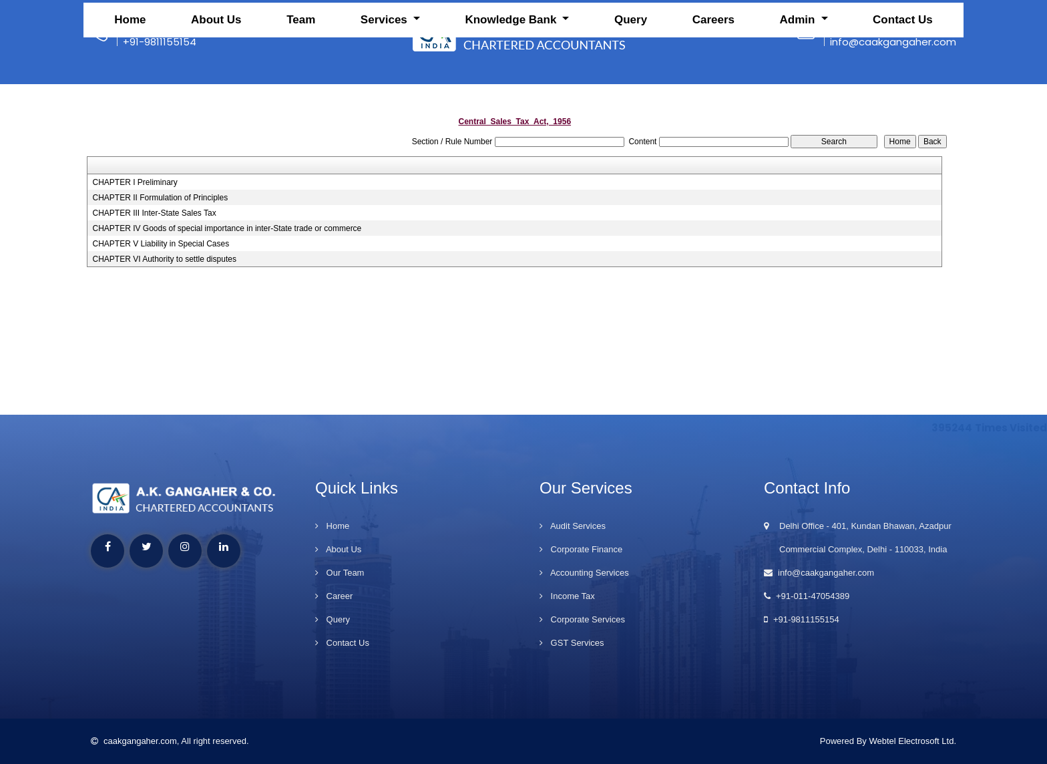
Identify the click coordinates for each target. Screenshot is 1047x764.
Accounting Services (584, 573)
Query (630, 83)
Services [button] (386, 83)
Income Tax (567, 596)
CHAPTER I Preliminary (134, 182)
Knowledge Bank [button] (512, 83)
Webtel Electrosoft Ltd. (912, 741)
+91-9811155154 (801, 619)
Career (334, 596)
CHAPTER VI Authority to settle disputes (164, 259)
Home (130, 83)
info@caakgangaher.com (819, 573)
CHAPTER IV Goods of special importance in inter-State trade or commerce (226, 228)
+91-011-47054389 (806, 596)
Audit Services (573, 526)
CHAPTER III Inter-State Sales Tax (154, 213)
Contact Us (903, 83)
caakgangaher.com (134, 741)
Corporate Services (582, 619)
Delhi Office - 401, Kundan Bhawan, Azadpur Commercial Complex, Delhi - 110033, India (858, 537)
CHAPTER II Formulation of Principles (160, 197)
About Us (216, 83)
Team (300, 83)
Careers (713, 83)
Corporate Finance (581, 549)
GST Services (572, 643)
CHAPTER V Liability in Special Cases (160, 243)
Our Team (339, 573)
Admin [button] (799, 83)
